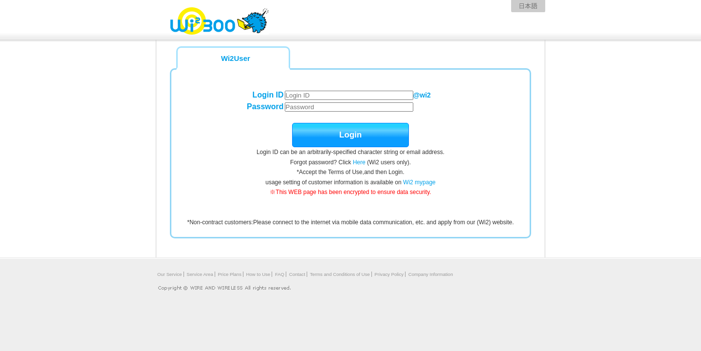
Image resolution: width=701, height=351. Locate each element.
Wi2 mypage (419, 182)
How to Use (258, 274)
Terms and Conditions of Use (340, 274)
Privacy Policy (389, 274)
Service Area (199, 274)
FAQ (279, 274)
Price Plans (229, 274)
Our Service (169, 274)
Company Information (430, 274)
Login (350, 134)
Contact (297, 274)
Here (359, 162)
